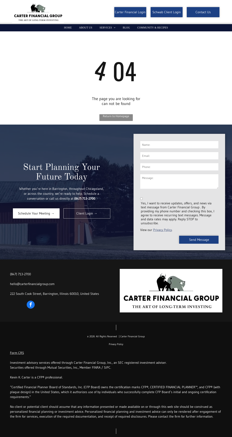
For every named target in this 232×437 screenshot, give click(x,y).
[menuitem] (67, 27)
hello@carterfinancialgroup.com (32, 284)
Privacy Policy (162, 230)
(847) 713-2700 (20, 274)
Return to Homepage (116, 116)
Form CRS (17, 353)
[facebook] (31, 305)
